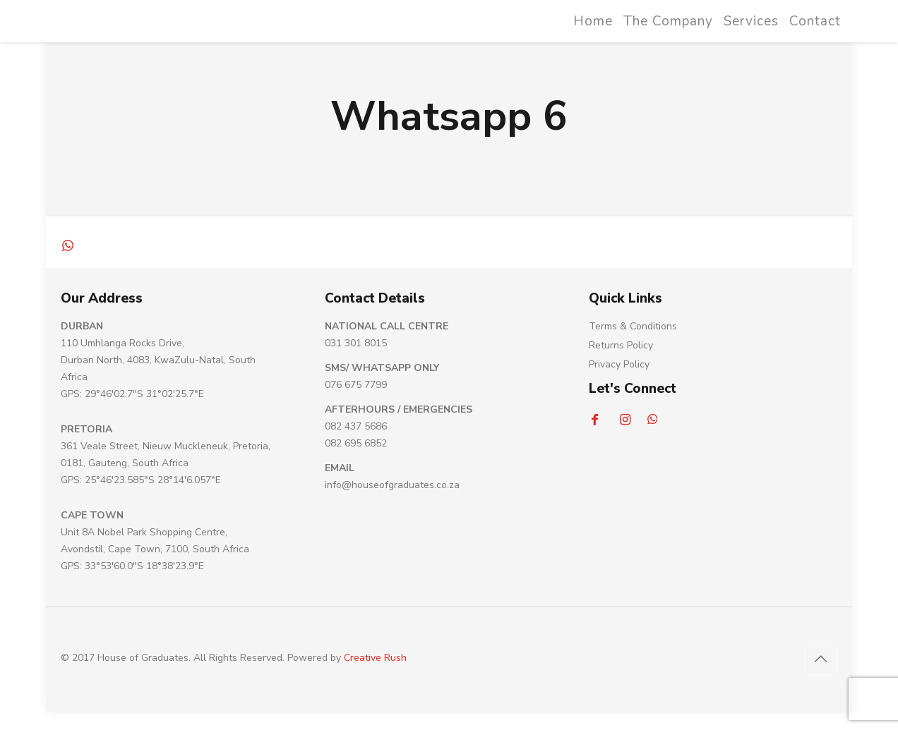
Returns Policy (621, 345)
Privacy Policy (619, 364)
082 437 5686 (356, 426)
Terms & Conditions (633, 326)
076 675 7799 (356, 384)
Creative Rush (375, 657)
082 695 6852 (356, 443)
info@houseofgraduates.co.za (392, 485)
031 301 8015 (356, 343)
